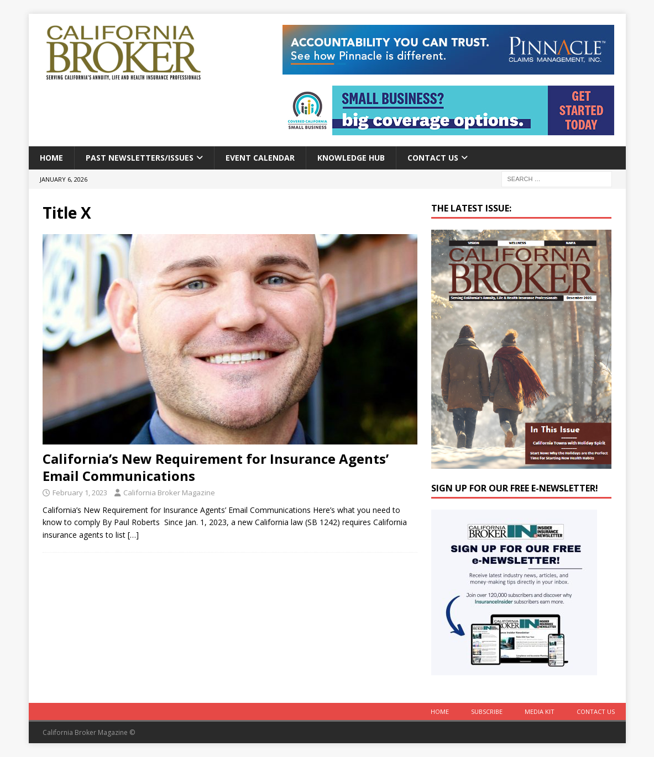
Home (51, 157)
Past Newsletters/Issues (139, 157)
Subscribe (487, 711)
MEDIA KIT (539, 711)
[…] (133, 535)
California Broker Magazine (169, 492)
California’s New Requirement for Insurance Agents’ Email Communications (216, 467)
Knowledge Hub (351, 157)
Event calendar (260, 157)
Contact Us (432, 157)
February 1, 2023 (80, 492)
